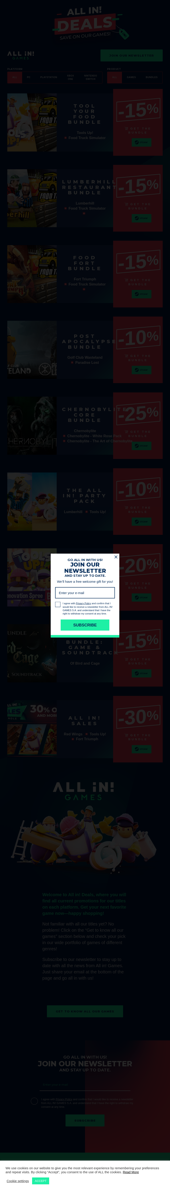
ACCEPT (40, 1181)
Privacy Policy (64, 1099)
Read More (131, 1172)
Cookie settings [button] (18, 1181)
